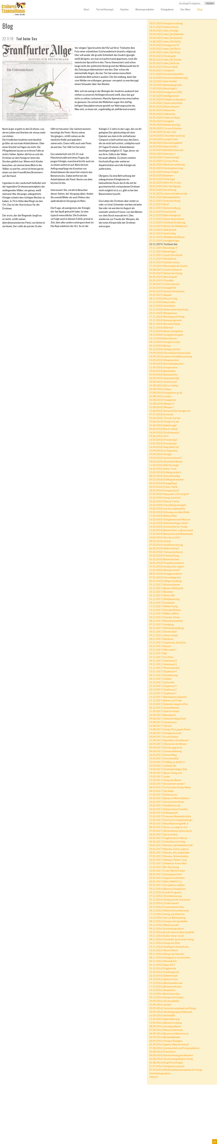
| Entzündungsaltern (160, 1073)
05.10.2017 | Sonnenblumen (164, 707)
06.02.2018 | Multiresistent (164, 548)
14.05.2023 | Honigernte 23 (164, 45)
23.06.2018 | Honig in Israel (164, 421)
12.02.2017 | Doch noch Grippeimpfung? (170, 819)
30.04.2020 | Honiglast (161, 121)
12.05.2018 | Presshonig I (163, 443)
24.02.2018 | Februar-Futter (164, 501)
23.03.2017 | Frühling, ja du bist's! (167, 761)
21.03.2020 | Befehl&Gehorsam (166, 150)
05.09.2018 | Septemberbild (164, 378)
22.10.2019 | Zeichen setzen (164, 262)
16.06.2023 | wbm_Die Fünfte (165, 41)
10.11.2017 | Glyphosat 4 (163, 671)
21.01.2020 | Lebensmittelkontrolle (168, 193)
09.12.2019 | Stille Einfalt (162, 229)
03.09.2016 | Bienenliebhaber (165, 1037)
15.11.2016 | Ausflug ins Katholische (169, 946)
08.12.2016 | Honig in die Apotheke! (168, 921)
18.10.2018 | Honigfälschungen (166, 334)
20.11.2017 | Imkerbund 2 (163, 660)
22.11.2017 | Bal (158, 653)
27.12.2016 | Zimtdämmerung (165, 895)
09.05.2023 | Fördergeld (162, 56)
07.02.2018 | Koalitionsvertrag (166, 544)
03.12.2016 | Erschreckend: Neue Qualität (171, 932)
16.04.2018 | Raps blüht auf (164, 447)
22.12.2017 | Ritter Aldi (162, 595)
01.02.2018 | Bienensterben (164, 559)
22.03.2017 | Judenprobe (162, 765)
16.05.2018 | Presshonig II (163, 439)
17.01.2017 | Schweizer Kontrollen (168, 863)
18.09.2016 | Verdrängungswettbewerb (170, 1011)
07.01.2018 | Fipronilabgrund (165, 577)
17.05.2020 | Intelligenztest (164, 95)
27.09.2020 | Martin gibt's (163, 88)
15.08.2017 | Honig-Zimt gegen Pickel (169, 729)
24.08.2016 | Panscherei (162, 1051)
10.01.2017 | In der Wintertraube (167, 870)
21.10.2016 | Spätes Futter (163, 979)
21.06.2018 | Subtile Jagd (162, 425)
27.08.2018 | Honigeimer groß (165, 392)
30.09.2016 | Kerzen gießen (164, 1000)
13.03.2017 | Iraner (159, 776)
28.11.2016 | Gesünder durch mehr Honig (171, 939)
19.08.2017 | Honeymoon (163, 722)
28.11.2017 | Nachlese (161, 638)
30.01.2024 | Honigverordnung (166, 23)
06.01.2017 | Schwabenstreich (165, 874)
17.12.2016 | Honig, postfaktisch (167, 914)
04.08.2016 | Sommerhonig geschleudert (171, 1055)
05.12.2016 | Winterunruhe (164, 924)
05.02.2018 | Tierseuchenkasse (166, 551)
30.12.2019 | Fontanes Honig (164, 200)
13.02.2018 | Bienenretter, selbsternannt (171, 530)
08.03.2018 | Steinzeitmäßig (164, 475)
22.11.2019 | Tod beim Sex (163, 244)
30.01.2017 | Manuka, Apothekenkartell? (171, 845)
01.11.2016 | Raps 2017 (162, 964)
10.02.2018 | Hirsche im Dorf (164, 537)
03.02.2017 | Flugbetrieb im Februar (168, 838)
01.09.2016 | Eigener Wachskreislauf (169, 1044)
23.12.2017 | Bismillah (161, 591)
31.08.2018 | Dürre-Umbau (163, 385)
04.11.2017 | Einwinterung (163, 675)
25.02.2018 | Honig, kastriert (165, 497)
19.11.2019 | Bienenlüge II (163, 247)
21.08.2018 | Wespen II (161, 403)
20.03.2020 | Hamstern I (162, 153)
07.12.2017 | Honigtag (161, 624)
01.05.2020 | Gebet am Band (164, 117)
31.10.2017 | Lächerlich (161, 682)
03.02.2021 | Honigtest (161, 70)
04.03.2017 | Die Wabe (161, 791)
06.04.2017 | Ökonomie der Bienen (168, 743)
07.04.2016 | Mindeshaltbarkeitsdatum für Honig (175, 1069)
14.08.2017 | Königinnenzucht (165, 733)
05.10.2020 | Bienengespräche (165, 84)
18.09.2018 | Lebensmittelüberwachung (170, 356)
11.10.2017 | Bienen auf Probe (165, 700)
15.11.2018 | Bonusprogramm (165, 320)
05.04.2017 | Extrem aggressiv (165, 747)
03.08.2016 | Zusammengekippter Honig (171, 1058)
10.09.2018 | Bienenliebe (162, 370)
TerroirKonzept (105, 9)
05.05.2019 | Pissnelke (161, 280)
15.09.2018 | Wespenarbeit (164, 360)
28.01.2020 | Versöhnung (162, 189)
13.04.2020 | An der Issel (162, 131)
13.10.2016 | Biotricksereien (164, 993)
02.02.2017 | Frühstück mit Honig (167, 841)
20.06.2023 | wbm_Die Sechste (165, 37)
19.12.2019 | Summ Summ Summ (166, 218)
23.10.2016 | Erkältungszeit (164, 972)
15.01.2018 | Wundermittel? (164, 570)
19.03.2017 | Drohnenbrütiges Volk (168, 769)
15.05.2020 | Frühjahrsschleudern (167, 99)
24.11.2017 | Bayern (160, 646)
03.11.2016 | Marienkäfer (163, 961)
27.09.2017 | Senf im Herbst (164, 711)
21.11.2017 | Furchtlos (161, 657)
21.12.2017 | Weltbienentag (164, 599)
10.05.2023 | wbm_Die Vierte (164, 48)
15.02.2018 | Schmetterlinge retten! (168, 523)
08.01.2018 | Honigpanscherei (165, 573)
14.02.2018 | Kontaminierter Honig (168, 526)
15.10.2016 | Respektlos (162, 990)
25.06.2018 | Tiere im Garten (164, 417)
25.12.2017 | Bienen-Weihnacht (166, 588)
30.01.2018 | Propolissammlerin (166, 562)
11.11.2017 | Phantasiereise (164, 667)
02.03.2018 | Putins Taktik (163, 486)
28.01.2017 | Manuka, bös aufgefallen (169, 852)
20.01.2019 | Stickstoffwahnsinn (167, 291)
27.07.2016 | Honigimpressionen (166, 1066)
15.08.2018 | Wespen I (161, 407)
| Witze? (153, 1076)
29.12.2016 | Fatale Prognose (165, 892)
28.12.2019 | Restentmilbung (165, 207)
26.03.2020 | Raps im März (163, 146)
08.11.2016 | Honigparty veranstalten (169, 957)
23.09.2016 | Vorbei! (160, 1004)
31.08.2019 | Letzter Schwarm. (165, 269)
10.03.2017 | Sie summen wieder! (167, 783)
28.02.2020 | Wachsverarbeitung (167, 164)
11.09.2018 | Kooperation (163, 367)
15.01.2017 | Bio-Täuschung (164, 867)
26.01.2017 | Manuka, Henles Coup (168, 859)
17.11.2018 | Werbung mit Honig (167, 316)
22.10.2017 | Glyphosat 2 (163, 689)
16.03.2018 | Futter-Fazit (162, 468)
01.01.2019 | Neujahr (160, 294)
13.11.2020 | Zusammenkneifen (166, 73)
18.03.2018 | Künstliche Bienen (166, 461)
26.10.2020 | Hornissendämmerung (168, 77)
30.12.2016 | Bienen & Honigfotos (167, 888)
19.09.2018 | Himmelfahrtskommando (170, 352)
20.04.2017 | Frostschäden (163, 736)
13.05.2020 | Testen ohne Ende (165, 103)
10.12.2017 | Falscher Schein (164, 617)
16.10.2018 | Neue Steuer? (163, 338)
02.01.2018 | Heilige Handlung (165, 580)
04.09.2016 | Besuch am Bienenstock (169, 1033)
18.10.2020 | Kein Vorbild (163, 81)
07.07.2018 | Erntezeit (161, 414)
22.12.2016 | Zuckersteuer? (164, 903)
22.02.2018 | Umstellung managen (167, 504)
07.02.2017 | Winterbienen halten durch (170, 830)
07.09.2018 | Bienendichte (163, 374)
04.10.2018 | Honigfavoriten (164, 341)
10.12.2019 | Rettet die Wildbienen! (168, 226)
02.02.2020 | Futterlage (162, 179)
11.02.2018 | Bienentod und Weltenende (171, 533)
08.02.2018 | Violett (160, 541)
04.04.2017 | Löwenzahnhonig (165, 751)
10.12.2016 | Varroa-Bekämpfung (167, 917)
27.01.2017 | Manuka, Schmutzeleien (169, 856)
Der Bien (185, 9)
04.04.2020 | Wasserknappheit (165, 142)
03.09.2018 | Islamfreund (163, 381)
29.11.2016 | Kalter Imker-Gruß (166, 935)
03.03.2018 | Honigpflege (163, 483)
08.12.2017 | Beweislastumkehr (166, 620)
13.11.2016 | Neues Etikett (163, 950)
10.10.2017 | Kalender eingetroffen (168, 704)
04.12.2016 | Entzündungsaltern (166, 928)
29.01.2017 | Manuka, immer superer (169, 848)
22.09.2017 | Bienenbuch (162, 714)
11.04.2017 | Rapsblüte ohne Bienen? (169, 740)
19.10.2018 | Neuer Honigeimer (166, 331)
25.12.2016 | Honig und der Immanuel (169, 899)
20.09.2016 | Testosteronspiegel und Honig (172, 1008)
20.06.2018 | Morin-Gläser (163, 428)
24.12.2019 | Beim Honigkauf (165, 215)
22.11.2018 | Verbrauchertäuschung (168, 309)
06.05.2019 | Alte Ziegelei (163, 276)
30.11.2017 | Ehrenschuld (163, 631)
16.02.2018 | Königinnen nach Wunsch (169, 519)
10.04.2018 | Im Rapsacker (163, 450)
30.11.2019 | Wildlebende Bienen (167, 236)
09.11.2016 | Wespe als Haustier (166, 953)
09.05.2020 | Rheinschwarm (164, 106)
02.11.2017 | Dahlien (160, 678)
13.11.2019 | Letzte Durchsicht (166, 255)
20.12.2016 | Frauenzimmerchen (166, 906)
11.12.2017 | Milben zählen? (164, 613)
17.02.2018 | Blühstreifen (163, 515)
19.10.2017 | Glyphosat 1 (163, 693)
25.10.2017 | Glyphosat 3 (163, 685)
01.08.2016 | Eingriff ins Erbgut (166, 1062)
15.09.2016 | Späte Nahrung (164, 1019)
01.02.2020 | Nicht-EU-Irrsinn (165, 182)
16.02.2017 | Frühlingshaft (163, 812)
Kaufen (124, 9)
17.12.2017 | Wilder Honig (163, 606)
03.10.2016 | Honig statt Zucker (166, 997)
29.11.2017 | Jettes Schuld (163, 635)
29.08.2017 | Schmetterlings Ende (167, 718)
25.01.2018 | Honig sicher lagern (166, 566)
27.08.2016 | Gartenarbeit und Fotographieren (174, 1048)
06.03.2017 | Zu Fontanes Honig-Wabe (170, 787)
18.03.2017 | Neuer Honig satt (165, 772)
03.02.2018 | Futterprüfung (164, 555)
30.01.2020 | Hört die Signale (165, 186)
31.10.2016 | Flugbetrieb (162, 968)
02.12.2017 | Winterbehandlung (166, 628)
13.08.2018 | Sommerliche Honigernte (169, 410)
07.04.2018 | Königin (160, 454)
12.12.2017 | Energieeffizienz (165, 609)
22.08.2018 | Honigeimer (162, 399)
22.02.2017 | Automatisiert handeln (168, 809)
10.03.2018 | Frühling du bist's (165, 472)
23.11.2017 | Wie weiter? (162, 649)
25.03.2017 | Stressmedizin (164, 758)
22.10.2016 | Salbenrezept (163, 975)
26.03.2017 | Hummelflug (163, 754)
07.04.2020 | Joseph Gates (163, 139)
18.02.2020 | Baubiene (161, 175)
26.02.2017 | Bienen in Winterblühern (169, 798)
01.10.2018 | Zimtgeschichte (164, 349)
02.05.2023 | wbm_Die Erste (164, 63)
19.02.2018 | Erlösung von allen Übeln (169, 512)
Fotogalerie (167, 9)
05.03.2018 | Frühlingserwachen (166, 479)
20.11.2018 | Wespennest (163, 313)
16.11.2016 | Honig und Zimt (164, 942)
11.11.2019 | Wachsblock (162, 258)
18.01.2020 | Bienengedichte (164, 197)
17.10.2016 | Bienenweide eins (165, 986)
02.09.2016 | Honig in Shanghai (166, 1040)
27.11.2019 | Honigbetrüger (164, 240)
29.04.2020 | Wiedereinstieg (164, 124)
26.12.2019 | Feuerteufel (162, 211)
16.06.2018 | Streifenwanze (164, 432)
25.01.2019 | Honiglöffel (162, 287)
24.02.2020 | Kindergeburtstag (166, 168)
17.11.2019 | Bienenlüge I (162, 251)
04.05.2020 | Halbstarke (162, 113)
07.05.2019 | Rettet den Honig (165, 273)
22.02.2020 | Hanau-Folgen (163, 171)
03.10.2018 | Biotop (160, 345)
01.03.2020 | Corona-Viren (163, 160)
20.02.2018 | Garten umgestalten (167, 508)
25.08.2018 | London (160, 396)
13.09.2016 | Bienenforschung (165, 1022)
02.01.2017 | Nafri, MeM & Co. (165, 881)
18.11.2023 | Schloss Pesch (163, 26)
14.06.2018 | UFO (159, 436)
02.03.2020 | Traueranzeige (164, 157)
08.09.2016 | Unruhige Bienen (165, 1026)
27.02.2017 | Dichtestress (163, 794)
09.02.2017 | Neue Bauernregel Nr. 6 (168, 823)
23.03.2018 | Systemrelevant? (165, 457)
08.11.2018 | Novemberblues (164, 323)
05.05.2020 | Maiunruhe (162, 110)
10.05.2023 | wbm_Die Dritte (164, 52)
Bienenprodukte (144, 9)
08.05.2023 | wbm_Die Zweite (165, 59)
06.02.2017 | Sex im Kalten (163, 834)
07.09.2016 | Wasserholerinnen (166, 1029)
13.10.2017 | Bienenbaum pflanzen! (168, 696)
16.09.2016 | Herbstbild (162, 1015)
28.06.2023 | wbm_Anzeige (163, 30)
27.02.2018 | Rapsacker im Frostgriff (169, 494)
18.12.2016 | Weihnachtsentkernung (169, 910)
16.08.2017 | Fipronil (160, 725)
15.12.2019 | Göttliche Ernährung (167, 222)
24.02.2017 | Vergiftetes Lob (164, 805)
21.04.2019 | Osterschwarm (164, 283)
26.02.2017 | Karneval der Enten (166, 801)
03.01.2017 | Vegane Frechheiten (167, 877)
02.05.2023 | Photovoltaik (163, 66)
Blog (199, 9)
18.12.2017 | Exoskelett (162, 602)
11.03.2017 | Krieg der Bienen (165, 780)
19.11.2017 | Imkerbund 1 (163, 664)
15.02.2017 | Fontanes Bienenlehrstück (170, 816)
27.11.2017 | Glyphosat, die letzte (167, 642)
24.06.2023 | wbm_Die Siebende (166, 34)
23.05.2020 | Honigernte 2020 (165, 92)
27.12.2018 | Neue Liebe (162, 302)
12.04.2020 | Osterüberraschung (167, 135)
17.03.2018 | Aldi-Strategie (164, 465)
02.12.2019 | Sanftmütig (162, 233)
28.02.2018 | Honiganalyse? (164, 490)
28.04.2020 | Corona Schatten (165, 128)
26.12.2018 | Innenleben (162, 305)
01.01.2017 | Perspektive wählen (167, 885)
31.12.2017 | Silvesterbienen (164, 584)
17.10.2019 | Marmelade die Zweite (168, 265)
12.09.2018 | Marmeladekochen (166, 363)
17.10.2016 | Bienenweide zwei (166, 982)
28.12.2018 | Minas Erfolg (163, 298)
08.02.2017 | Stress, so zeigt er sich (168, 827)
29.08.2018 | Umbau (160, 389)
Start (86, 9)
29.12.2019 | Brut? (159, 204)
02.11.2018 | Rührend (161, 327)
